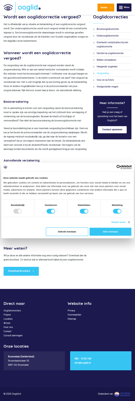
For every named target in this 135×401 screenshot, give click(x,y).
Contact (7, 331)
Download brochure (19, 271)
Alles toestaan (110, 231)
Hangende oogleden (107, 66)
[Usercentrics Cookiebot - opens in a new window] (119, 167)
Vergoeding (103, 73)
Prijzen (7, 314)
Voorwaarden (74, 314)
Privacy (71, 310)
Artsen (7, 323)
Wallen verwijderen (106, 59)
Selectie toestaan (67, 231)
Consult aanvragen (13, 335)
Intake (103, 7)
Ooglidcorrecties (110, 17)
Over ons (8, 327)
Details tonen (118, 222)
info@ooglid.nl (83, 362)
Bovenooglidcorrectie (108, 29)
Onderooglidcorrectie (108, 35)
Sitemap (72, 318)
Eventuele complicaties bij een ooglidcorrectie (112, 44)
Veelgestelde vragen (107, 86)
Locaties (8, 318)
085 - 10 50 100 (83, 358)
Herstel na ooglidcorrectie (110, 53)
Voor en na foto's (105, 80)
